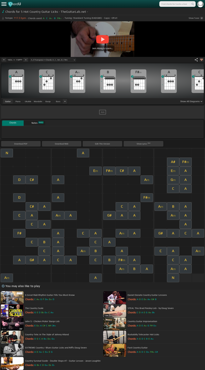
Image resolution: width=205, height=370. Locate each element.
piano (17, 101)
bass (58, 101)
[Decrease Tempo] (3, 60)
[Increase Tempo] (25, 60)
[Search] (192, 4)
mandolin (38, 101)
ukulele (28, 101)
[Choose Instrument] (65, 101)
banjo (48, 101)
